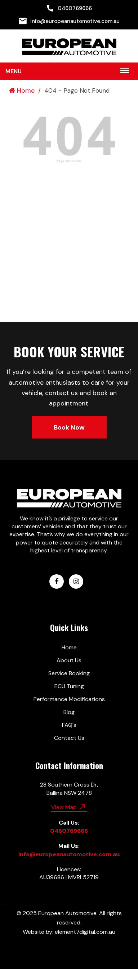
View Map (69, 806)
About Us (69, 660)
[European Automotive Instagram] (76, 581)
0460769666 (69, 8)
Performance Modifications (69, 699)
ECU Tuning (69, 686)
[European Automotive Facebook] (56, 581)
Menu (13, 71)
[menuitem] (69, 8)
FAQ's (69, 725)
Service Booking (69, 673)
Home (22, 90)
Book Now (69, 427)
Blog (69, 712)
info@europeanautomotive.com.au (69, 21)
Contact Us (69, 738)
